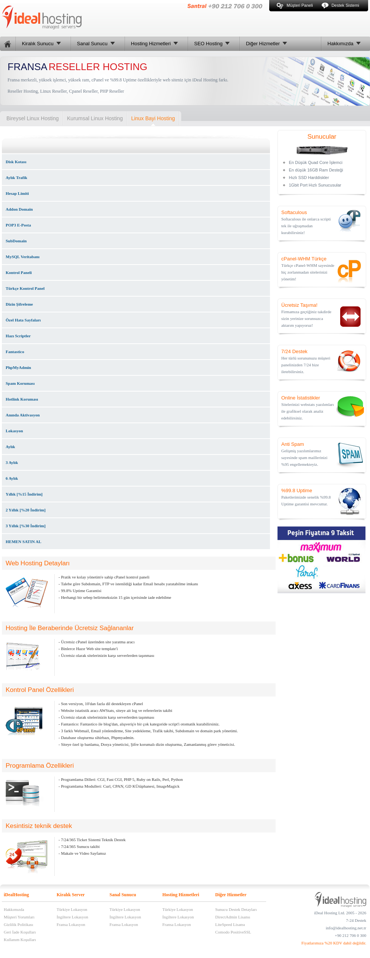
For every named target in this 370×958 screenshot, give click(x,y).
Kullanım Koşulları (20, 939)
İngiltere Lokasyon (72, 917)
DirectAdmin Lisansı (232, 917)
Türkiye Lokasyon (72, 909)
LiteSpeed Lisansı (230, 924)
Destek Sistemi (340, 5)
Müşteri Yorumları (19, 917)
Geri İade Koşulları (20, 932)
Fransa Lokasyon (71, 924)
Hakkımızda (14, 909)
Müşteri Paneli (295, 5)
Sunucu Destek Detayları (236, 909)
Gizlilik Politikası (18, 924)
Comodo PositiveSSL (233, 932)
